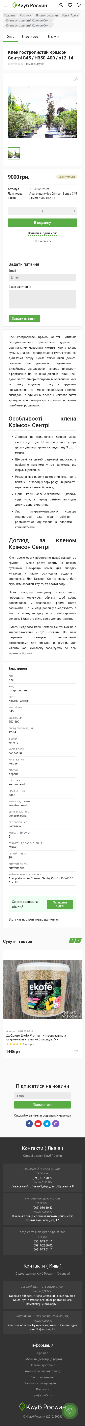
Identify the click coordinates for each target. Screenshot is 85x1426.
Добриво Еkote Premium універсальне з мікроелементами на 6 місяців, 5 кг (36, 1037)
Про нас (42, 1353)
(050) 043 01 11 (43, 1241)
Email (12, 271)
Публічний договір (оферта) (42, 1359)
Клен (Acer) (70, 15)
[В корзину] (75, 1051)
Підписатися (42, 1105)
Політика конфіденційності (42, 1383)
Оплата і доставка (42, 1365)
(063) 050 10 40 (43, 1207)
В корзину (42, 222)
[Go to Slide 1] (14, 153)
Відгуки (53, 37)
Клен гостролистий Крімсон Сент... (29, 20)
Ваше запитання (20, 287)
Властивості (31, 37)
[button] (42, 112)
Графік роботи (43, 1395)
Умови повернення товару (43, 1371)
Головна (9, 15)
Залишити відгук (60, 904)
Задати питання (24, 319)
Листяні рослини (47, 15)
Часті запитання (42, 1377)
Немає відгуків (34, 63)
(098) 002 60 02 (43, 1245)
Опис (10, 37)
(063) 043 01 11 (43, 1249)
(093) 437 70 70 (43, 1178)
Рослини (25, 15)
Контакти (42, 1389)
